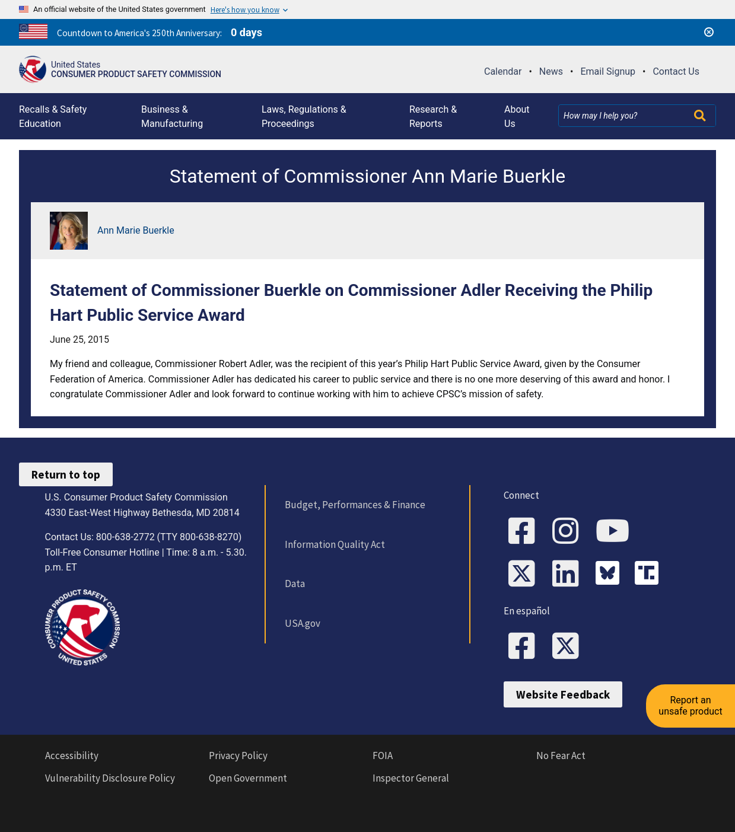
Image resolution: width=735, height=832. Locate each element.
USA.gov (302, 623)
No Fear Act (561, 755)
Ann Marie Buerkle (135, 230)
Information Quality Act (335, 544)
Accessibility (71, 755)
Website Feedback (563, 694)
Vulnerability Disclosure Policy (110, 778)
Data (295, 583)
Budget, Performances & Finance (355, 504)
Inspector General (411, 778)
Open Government (248, 778)
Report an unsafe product (690, 705)
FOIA (383, 755)
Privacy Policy (238, 755)
